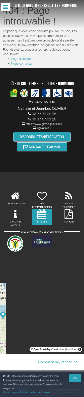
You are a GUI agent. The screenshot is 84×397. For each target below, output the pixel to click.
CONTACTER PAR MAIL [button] (42, 147)
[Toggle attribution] (79, 349)
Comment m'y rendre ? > (58, 362)
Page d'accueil (21, 59)
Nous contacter (21, 63)
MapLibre (71, 349)
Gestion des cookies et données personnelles (26, 392)
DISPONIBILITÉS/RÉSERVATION (42, 137)
